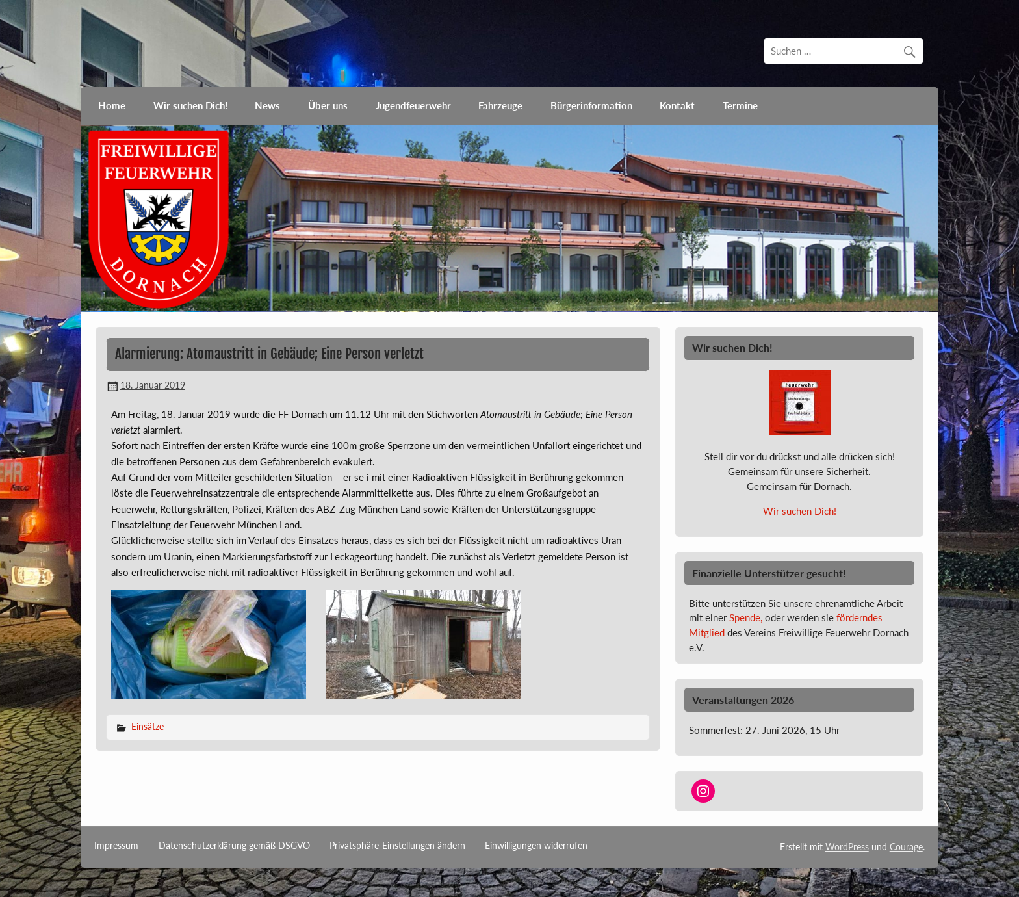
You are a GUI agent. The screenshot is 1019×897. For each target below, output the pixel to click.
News (267, 105)
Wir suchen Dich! (190, 105)
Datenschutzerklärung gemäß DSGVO (234, 845)
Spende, (745, 617)
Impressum (116, 845)
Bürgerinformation (591, 105)
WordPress (847, 846)
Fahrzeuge (500, 105)
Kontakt (677, 105)
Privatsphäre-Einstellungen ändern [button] (397, 845)
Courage (906, 846)
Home (111, 105)
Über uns (328, 105)
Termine (740, 105)
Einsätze (147, 726)
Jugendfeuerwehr (413, 105)
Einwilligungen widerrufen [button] (536, 845)
